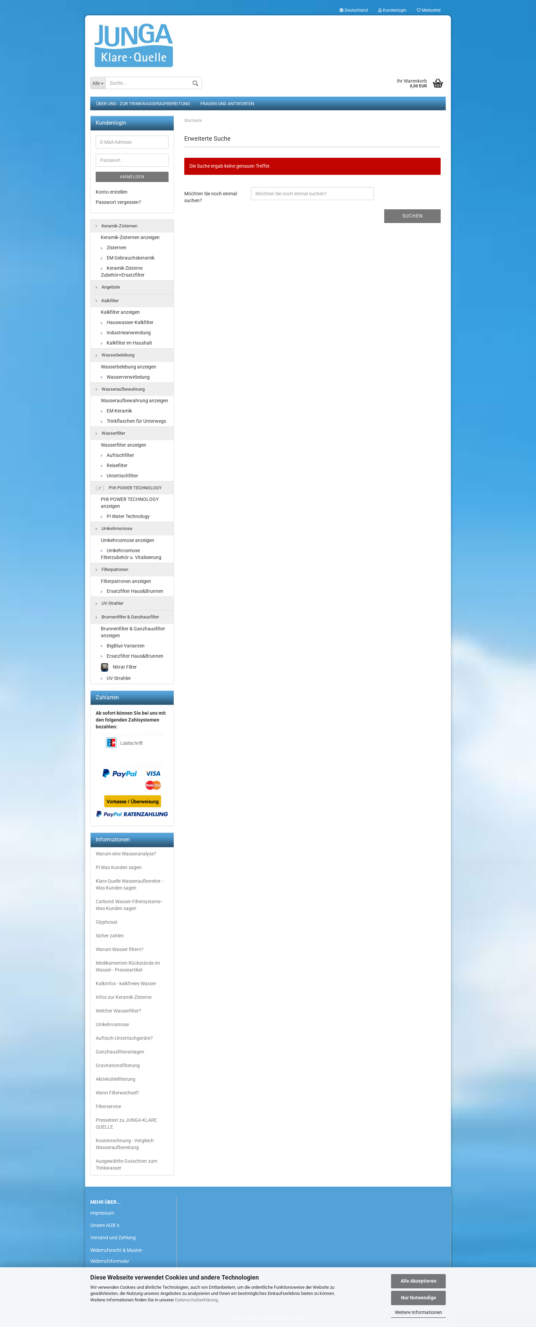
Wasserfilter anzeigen (123, 445)
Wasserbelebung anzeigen (128, 366)
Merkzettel (429, 10)
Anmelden (132, 176)
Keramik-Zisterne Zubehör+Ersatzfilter (123, 271)
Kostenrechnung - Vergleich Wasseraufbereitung (125, 1144)
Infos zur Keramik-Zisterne (123, 997)
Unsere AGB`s (104, 1225)
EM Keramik (116, 411)
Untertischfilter (119, 475)
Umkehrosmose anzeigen (127, 540)
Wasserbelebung (115, 355)
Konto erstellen (112, 192)
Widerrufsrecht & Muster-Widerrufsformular (116, 1255)
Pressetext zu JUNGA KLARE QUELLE (126, 1123)
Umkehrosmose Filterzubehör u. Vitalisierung (131, 554)
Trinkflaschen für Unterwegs (133, 421)
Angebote (108, 287)
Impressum (102, 1213)
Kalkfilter (107, 300)
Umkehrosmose (114, 528)
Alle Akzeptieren (419, 1281)
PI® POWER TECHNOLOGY (129, 487)
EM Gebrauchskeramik (128, 258)
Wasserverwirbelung (125, 377)
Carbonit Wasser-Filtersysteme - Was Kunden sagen (129, 905)
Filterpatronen (112, 569)
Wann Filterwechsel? (117, 1092)
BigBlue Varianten (123, 645)
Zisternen (113, 247)
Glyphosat (107, 922)
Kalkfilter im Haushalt (126, 343)
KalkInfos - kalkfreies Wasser (126, 983)
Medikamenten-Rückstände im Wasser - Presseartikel (128, 966)
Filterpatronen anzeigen (126, 581)
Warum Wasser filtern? (120, 949)
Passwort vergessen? (118, 202)
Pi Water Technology (125, 516)
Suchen (412, 216)
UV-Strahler (109, 603)
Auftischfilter (117, 455)
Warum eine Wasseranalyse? (126, 853)
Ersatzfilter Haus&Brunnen (132, 591)
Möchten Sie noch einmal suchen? (210, 197)
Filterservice (108, 1106)
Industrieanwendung (126, 332)
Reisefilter (114, 465)
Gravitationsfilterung (118, 1065)
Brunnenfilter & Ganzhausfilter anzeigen (133, 632)
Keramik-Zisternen (116, 225)
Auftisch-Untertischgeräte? (124, 1038)
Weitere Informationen (418, 1312)
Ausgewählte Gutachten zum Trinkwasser (126, 1164)
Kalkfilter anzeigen (120, 312)
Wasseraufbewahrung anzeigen (134, 400)
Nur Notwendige (418, 1297)
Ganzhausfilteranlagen (120, 1051)
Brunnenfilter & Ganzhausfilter (127, 616)
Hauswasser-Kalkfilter (127, 322)
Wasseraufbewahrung (120, 389)
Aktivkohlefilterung (115, 1079)
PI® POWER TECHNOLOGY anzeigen (130, 503)
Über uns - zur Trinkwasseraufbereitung (143, 103)
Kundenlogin (392, 10)
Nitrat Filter (119, 667)
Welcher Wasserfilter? (118, 1011)
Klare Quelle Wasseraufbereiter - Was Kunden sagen (129, 884)
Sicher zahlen (110, 935)
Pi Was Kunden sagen (119, 867)
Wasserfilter (110, 433)
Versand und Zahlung (113, 1237)
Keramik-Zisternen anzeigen (130, 237)
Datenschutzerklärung (196, 1299)
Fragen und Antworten (227, 103)
